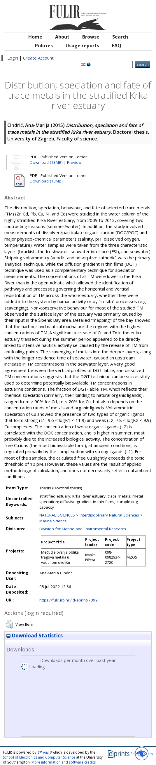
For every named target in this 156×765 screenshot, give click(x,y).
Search (120, 37)
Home (35, 37)
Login (12, 58)
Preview (74, 162)
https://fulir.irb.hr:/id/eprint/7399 (68, 600)
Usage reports (82, 45)
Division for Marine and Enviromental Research (82, 528)
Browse (90, 37)
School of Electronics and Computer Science (39, 757)
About (62, 37)
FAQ (116, 45)
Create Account (38, 58)
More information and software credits (63, 762)
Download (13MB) (46, 162)
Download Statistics (34, 635)
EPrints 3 (44, 752)
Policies (44, 45)
